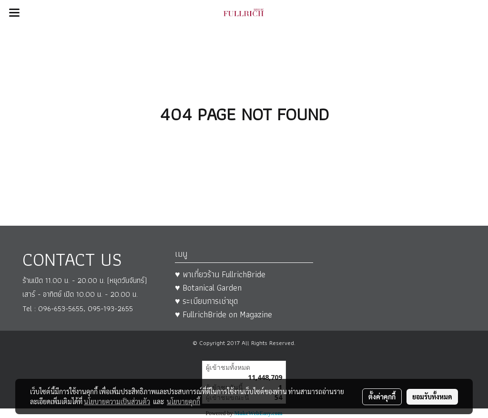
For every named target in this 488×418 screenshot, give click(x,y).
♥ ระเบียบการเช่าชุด (206, 301)
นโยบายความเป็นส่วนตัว (117, 401)
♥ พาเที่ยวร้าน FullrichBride (220, 274)
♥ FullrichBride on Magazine (223, 314)
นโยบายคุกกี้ (183, 401)
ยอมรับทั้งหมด (432, 396)
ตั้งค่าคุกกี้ (382, 396)
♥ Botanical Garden (208, 287)
